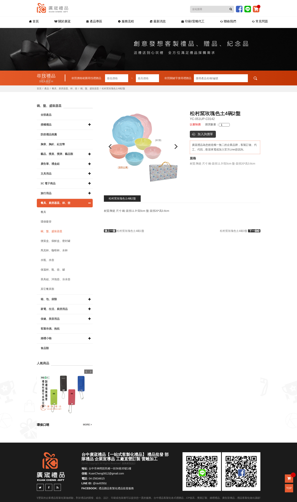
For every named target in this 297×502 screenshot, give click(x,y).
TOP (289, 488)
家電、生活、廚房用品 (54, 308)
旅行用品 (46, 193)
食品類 (45, 348)
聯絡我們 (229, 21)
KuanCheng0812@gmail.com (106, 473)
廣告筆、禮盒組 (50, 163)
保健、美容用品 (50, 318)
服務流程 (126, 21)
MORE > (87, 424)
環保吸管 (46, 221)
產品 (46, 88)
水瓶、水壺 (47, 260)
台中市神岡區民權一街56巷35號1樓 (110, 468)
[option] (143, 146)
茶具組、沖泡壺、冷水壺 (55, 279)
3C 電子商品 (48, 183)
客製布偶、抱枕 (50, 328)
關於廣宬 (61, 21)
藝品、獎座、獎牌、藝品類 (57, 153)
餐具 (43, 211)
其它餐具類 (47, 288)
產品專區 (94, 21)
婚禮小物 (46, 338)
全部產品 (46, 114)
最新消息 (158, 21)
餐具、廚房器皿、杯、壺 (64, 88)
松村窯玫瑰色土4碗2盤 (122, 198)
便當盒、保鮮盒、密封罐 (55, 240)
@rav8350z (100, 483)
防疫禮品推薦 (49, 134)
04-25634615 (97, 478)
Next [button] (177, 146)
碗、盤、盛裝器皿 (89, 88)
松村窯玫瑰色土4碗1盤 (124, 230)
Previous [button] (108, 146)
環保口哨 (43, 424)
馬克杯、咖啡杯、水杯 (54, 250)
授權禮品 (46, 124)
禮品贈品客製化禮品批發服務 (116, 488)
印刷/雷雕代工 (193, 21)
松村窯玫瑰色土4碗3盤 (240, 230)
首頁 (32, 21)
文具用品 (46, 173)
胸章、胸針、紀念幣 (53, 144)
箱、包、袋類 (49, 299)
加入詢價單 (205, 134)
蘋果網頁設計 (129, 463)
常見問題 (261, 21)
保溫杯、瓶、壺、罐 (53, 269)
